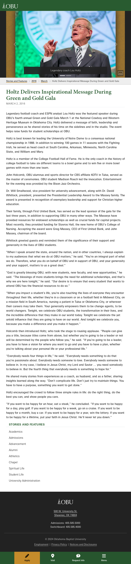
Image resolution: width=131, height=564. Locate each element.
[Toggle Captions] (120, 73)
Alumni (13, 450)
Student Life (16, 474)
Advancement (17, 444)
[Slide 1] (62, 76)
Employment (41, 544)
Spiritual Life (16, 468)
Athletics (14, 456)
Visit (53, 558)
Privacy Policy (59, 544)
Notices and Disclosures (83, 544)
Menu (106, 558)
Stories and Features (16, 81)
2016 (34, 81)
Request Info (78, 558)
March (44, 81)
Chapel (13, 462)
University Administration (24, 480)
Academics (16, 431)
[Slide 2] (68, 76)
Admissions (16, 437)
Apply (27, 558)
